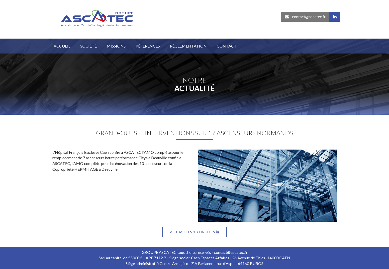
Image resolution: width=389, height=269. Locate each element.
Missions (116, 46)
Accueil (62, 46)
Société (88, 46)
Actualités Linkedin (194, 232)
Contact (227, 46)
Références (148, 46)
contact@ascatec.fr (305, 16)
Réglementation (188, 46)
